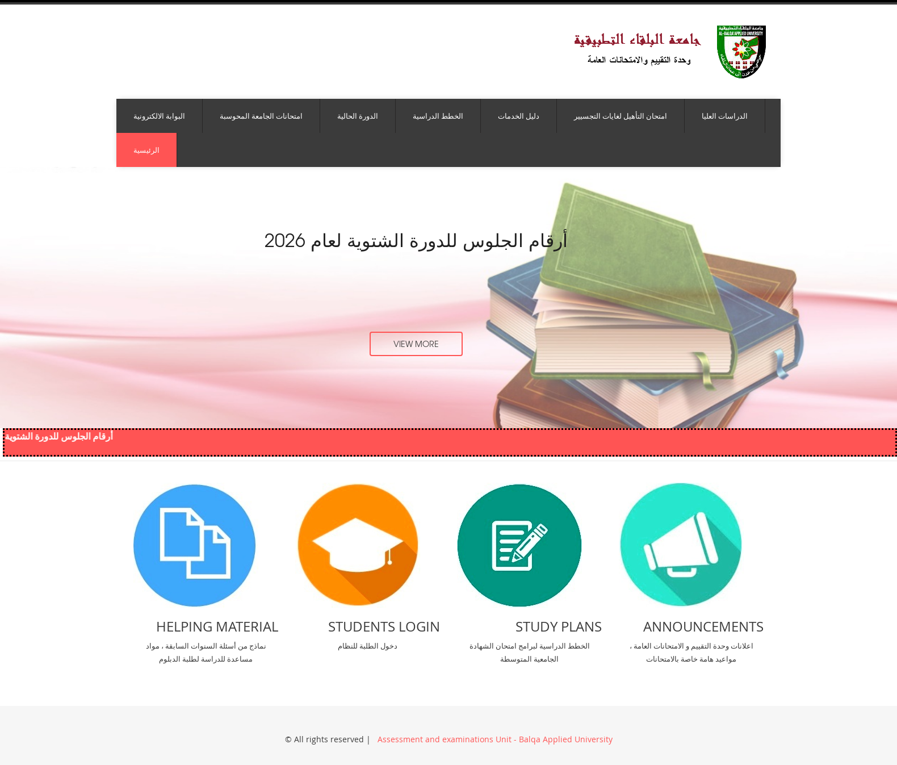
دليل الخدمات (518, 116)
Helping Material (217, 626)
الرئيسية (146, 150)
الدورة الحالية (357, 116)
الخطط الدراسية (438, 116)
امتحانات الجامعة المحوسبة (261, 116)
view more (416, 343)
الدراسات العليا (725, 116)
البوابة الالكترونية (159, 116)
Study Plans (558, 626)
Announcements (703, 626)
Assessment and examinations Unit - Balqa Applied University (494, 739)
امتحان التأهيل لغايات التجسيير (620, 116)
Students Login (384, 626)
